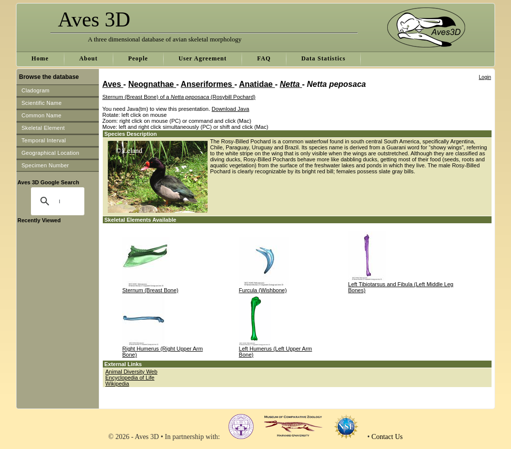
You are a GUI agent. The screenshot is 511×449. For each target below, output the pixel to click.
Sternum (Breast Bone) (150, 290)
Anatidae (257, 84)
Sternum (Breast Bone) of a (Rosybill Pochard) (179, 97)
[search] (59, 201)
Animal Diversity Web (131, 372)
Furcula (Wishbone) (263, 290)
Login (485, 77)
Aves (112, 84)
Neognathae (152, 84)
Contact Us (387, 437)
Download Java (230, 109)
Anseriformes (208, 84)
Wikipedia (117, 384)
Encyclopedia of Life (129, 378)
